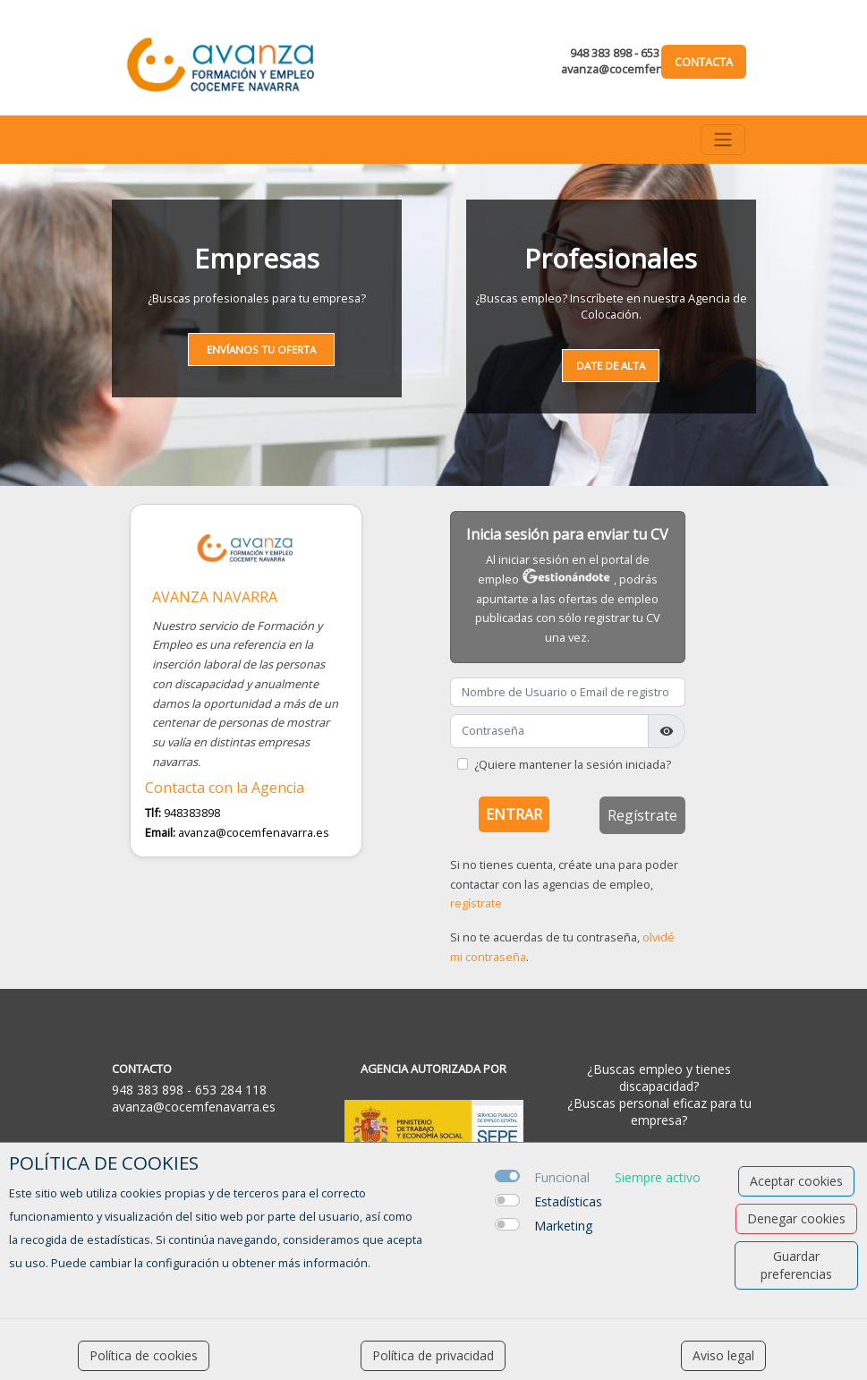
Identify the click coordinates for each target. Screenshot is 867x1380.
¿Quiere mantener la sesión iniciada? (572, 764)
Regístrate (642, 815)
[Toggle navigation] (723, 139)
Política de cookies (143, 1355)
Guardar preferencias (796, 1265)
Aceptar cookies (796, 1180)
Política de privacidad (433, 1355)
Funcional (562, 1177)
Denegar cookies (796, 1218)
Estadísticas (568, 1201)
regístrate (476, 903)
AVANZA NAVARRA (214, 597)
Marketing (563, 1225)
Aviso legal (723, 1355)
